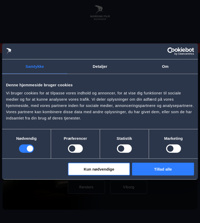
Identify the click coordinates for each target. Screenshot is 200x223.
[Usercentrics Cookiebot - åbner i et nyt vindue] (171, 51)
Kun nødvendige (99, 169)
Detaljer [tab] (100, 66)
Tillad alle (163, 169)
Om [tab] (165, 66)
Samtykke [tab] (35, 66)
